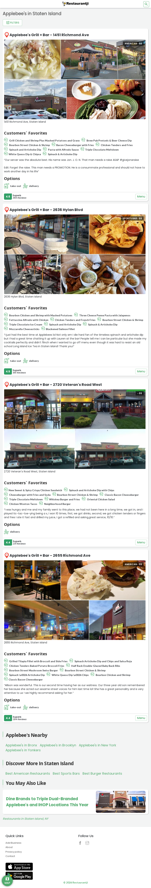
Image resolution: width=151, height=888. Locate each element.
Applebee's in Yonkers (23, 750)
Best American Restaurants (27, 773)
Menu (141, 196)
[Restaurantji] (75, 3)
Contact (10, 856)
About (9, 847)
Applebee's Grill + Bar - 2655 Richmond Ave (49, 555)
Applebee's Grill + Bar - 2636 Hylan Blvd (46, 210)
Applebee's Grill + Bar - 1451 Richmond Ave (49, 35)
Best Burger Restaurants (102, 773)
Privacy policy (13, 852)
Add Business (13, 843)
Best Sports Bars (66, 773)
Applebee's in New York (97, 745)
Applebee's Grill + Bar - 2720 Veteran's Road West (55, 384)
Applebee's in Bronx (21, 745)
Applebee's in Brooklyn (58, 745)
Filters (12, 23)
